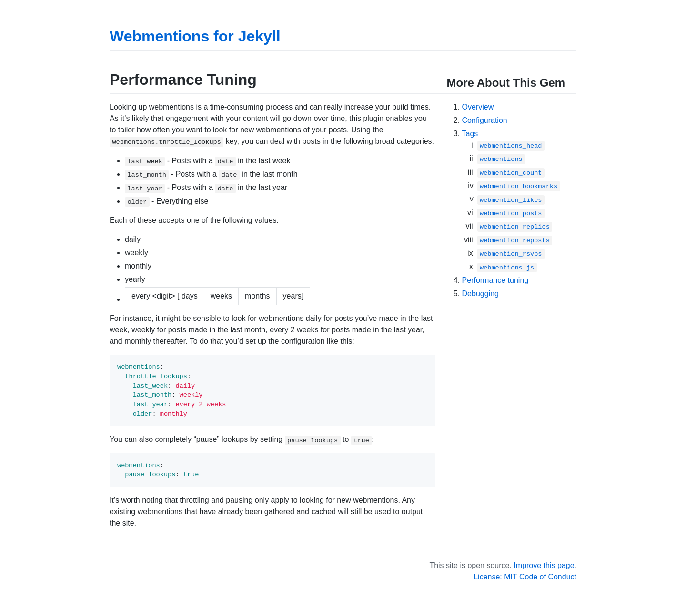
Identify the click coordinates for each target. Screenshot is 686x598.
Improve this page (544, 565)
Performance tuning (495, 280)
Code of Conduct (547, 577)
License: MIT (495, 577)
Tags (470, 134)
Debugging (480, 293)
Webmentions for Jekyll (195, 36)
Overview (478, 107)
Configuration (484, 120)
